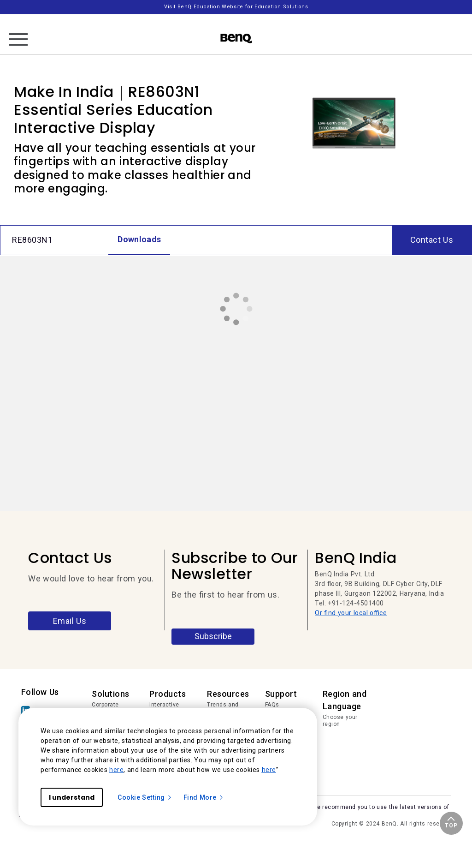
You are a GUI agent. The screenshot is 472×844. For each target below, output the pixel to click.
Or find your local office (351, 613)
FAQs (272, 704)
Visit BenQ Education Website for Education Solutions (236, 7)
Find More (203, 797)
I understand (71, 797)
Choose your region (340, 721)
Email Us (70, 621)
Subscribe (213, 636)
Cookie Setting (145, 797)
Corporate (105, 704)
